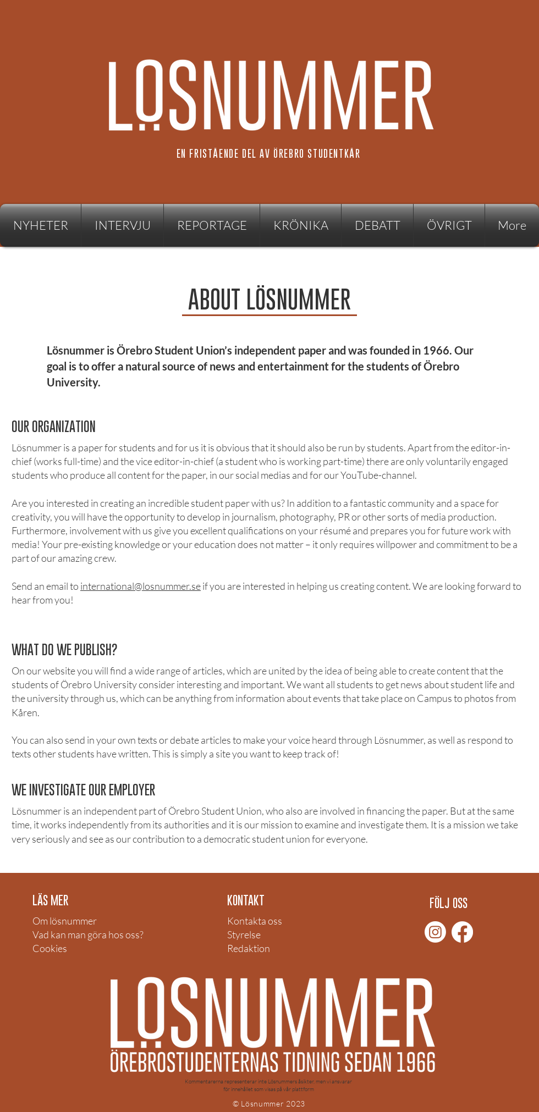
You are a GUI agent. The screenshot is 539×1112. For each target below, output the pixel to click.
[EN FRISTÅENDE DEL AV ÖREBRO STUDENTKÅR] (269, 153)
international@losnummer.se (140, 586)
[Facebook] (462, 932)
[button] (449, 225)
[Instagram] (435, 932)
